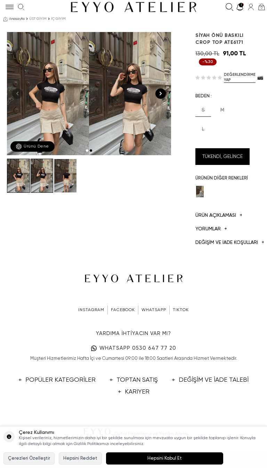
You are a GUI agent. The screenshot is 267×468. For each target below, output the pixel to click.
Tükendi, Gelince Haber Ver (222, 159)
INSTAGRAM (91, 310)
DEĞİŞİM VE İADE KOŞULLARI (222, 242)
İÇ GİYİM (58, 19)
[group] (48, 93)
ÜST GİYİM (38, 19)
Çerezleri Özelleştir (29, 458)
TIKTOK (181, 310)
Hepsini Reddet (80, 458)
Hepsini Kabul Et (164, 458)
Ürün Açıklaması (218, 215)
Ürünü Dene (32, 146)
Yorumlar (211, 229)
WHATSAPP (153, 310)
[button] (87, 150)
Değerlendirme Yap (240, 77)
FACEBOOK (123, 310)
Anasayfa (14, 19)
